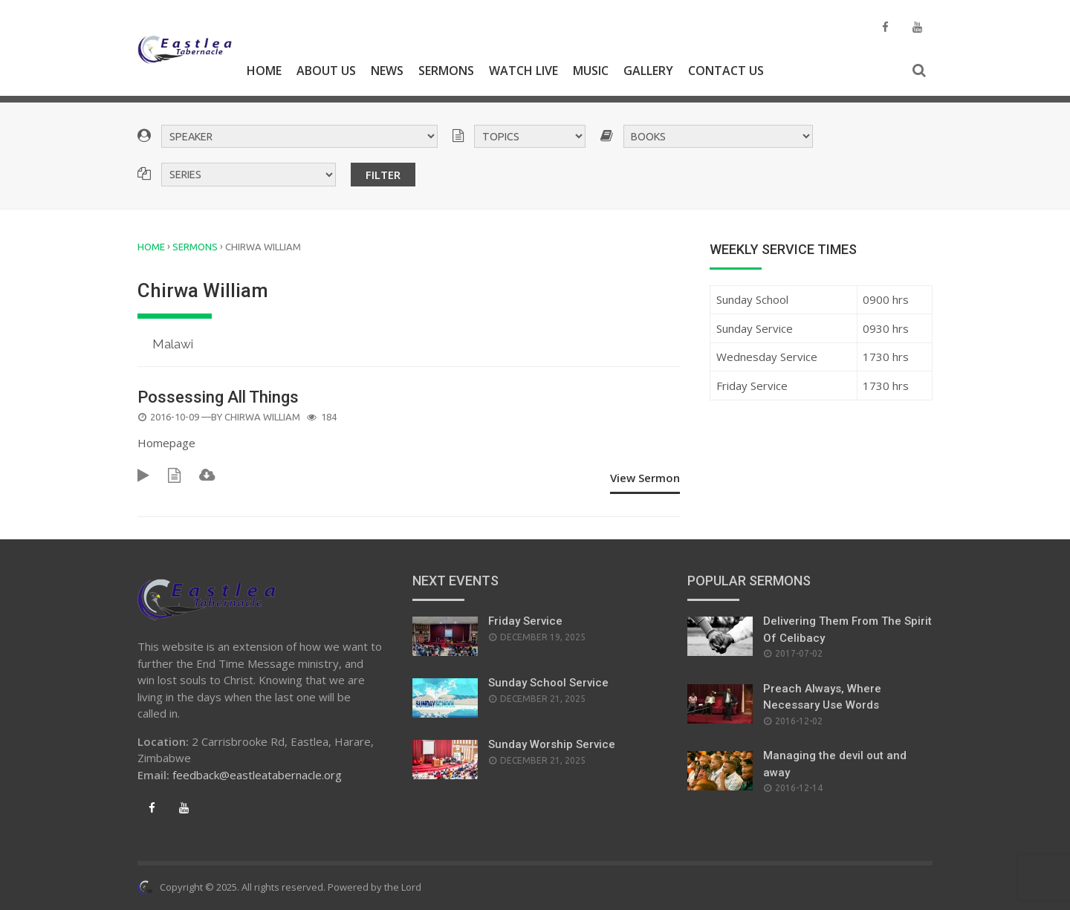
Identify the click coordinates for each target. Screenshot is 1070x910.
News (387, 70)
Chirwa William (262, 417)
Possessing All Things (218, 397)
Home (264, 70)
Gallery (648, 70)
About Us (326, 70)
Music (591, 70)
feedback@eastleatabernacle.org (257, 774)
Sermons (446, 70)
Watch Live (523, 70)
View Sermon (645, 477)
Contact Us (726, 70)
